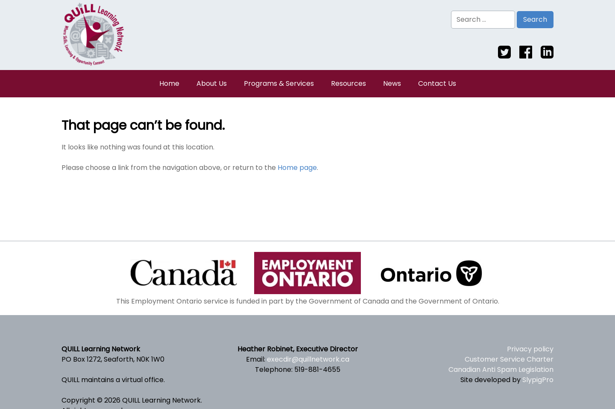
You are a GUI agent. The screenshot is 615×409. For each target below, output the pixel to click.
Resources (348, 83)
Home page (297, 167)
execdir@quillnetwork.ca (308, 359)
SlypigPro (538, 380)
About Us (211, 83)
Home (169, 83)
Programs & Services (279, 83)
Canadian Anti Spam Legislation (501, 369)
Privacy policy (530, 349)
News (392, 83)
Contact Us (437, 83)
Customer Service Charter (509, 359)
